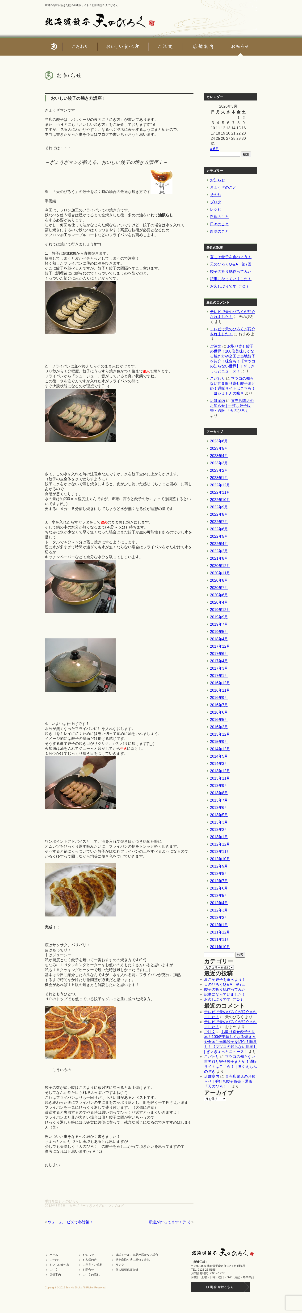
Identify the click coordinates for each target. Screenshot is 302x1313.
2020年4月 (219, 602)
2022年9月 (219, 507)
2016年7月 (219, 705)
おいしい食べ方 (59, 1264)
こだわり (217, 378)
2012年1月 (219, 925)
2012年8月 (219, 874)
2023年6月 (219, 441)
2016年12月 (220, 683)
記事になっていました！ (231, 279)
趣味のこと (219, 231)
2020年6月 (219, 595)
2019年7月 (219, 624)
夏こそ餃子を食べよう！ (231, 257)
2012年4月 (219, 903)
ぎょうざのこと (100, 1206)
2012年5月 (219, 896)
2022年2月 (219, 551)
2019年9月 (219, 617)
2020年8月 (219, 580)
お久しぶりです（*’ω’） (230, 286)
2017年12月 (220, 646)
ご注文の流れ (91, 1274)
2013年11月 (220, 778)
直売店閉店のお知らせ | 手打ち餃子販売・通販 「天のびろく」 (232, 406)
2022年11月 (220, 492)
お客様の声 (90, 1259)
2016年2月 (219, 727)
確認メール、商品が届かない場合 (137, 1254)
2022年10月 (220, 500)
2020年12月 (220, 566)
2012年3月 (219, 910)
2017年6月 (219, 654)
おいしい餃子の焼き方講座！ (78, 98)
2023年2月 (219, 470)
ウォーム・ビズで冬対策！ (70, 1222)
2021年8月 (219, 558)
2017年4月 (219, 661)
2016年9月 (219, 698)
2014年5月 (219, 756)
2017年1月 (219, 676)
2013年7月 (219, 800)
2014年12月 (220, 749)
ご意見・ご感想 (92, 1264)
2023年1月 (219, 478)
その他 (215, 195)
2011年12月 (220, 932)
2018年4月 (219, 639)
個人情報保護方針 (127, 1269)
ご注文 (215, 346)
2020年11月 (220, 573)
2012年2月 (219, 918)
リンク (120, 1264)
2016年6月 (219, 712)
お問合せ (88, 1269)
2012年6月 (219, 888)
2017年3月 (219, 668)
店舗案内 (217, 401)
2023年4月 (219, 456)
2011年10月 (220, 947)
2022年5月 (219, 536)
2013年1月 (219, 837)
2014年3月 (219, 764)
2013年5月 (219, 815)
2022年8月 (219, 514)
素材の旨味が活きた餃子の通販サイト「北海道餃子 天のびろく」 (83, 5)
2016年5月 (219, 720)
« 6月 (214, 149)
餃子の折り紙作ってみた (231, 272)
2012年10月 (220, 859)
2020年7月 (219, 588)
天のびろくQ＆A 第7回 (230, 264)
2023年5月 (219, 448)
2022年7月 (219, 522)
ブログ (119, 1206)
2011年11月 (220, 940)
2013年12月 (220, 771)
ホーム (54, 1254)
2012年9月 (219, 866)
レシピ (215, 209)
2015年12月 (220, 734)
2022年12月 (220, 485)
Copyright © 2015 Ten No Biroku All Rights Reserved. (75, 1287)
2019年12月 (220, 610)
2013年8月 (219, 793)
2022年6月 (219, 529)
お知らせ (217, 180)
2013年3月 (219, 822)
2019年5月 (219, 632)
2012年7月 (219, 881)
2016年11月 (220, 690)
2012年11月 (220, 852)
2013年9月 (219, 786)
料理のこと (219, 217)
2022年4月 (219, 544)
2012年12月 (220, 844)
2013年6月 (219, 808)
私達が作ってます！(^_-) (169, 1222)
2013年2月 (219, 830)
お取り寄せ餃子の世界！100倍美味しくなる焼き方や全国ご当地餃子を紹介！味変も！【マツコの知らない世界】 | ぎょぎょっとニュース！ (230, 1042)
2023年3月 (219, 463)
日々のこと (219, 224)
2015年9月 (219, 742)
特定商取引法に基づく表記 (133, 1259)
